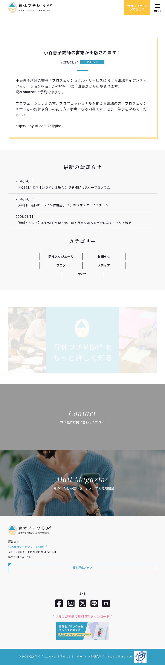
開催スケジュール (61, 256)
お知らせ (92, 62)
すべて (82, 274)
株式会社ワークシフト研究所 (27, 546)
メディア (104, 265)
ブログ (61, 265)
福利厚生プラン (82, 567)
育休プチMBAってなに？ (137, 7)
